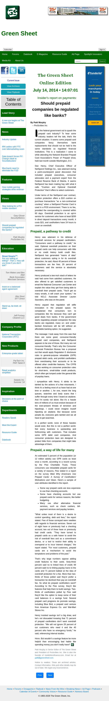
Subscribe (8, 49)
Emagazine (28, 689)
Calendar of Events (28, 692)
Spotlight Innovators (93, 54)
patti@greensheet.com (44, 658)
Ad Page (75, 54)
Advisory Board (82, 692)
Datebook (28, 54)
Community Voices (47, 692)
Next (50, 675)
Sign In (102, 49)
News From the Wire (55, 689)
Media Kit (6, 60)
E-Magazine (42, 54)
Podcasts (96, 689)
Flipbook (40, 689)
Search (102, 61)
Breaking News (73, 689)
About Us (19, 60)
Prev (40, 675)
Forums (15, 54)
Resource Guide (59, 54)
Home (4, 54)
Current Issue (13, 80)
